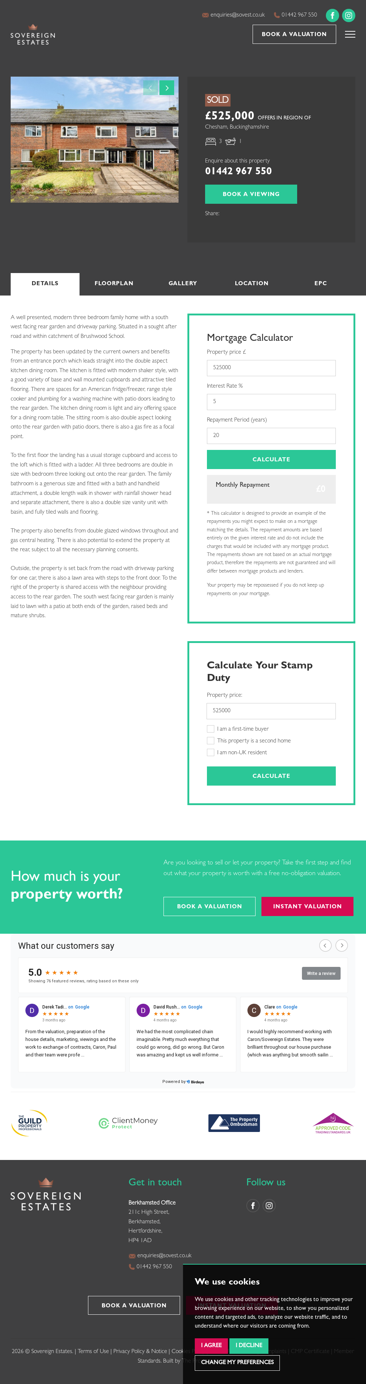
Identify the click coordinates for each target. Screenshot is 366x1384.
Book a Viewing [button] (251, 195)
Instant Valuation (307, 907)
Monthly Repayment (243, 485)
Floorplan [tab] (114, 284)
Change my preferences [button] (237, 1363)
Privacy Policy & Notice (140, 1352)
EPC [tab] (320, 284)
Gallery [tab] (183, 284)
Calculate (272, 460)
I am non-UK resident (237, 752)
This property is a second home (249, 740)
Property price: (224, 696)
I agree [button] (211, 1346)
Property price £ (226, 353)
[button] (350, 34)
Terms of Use (93, 1352)
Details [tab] (45, 284)
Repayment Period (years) (237, 420)
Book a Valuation (294, 35)
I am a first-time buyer (238, 729)
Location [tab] (252, 284)
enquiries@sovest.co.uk (233, 15)
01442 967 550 (295, 15)
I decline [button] (249, 1346)
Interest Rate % (225, 386)
